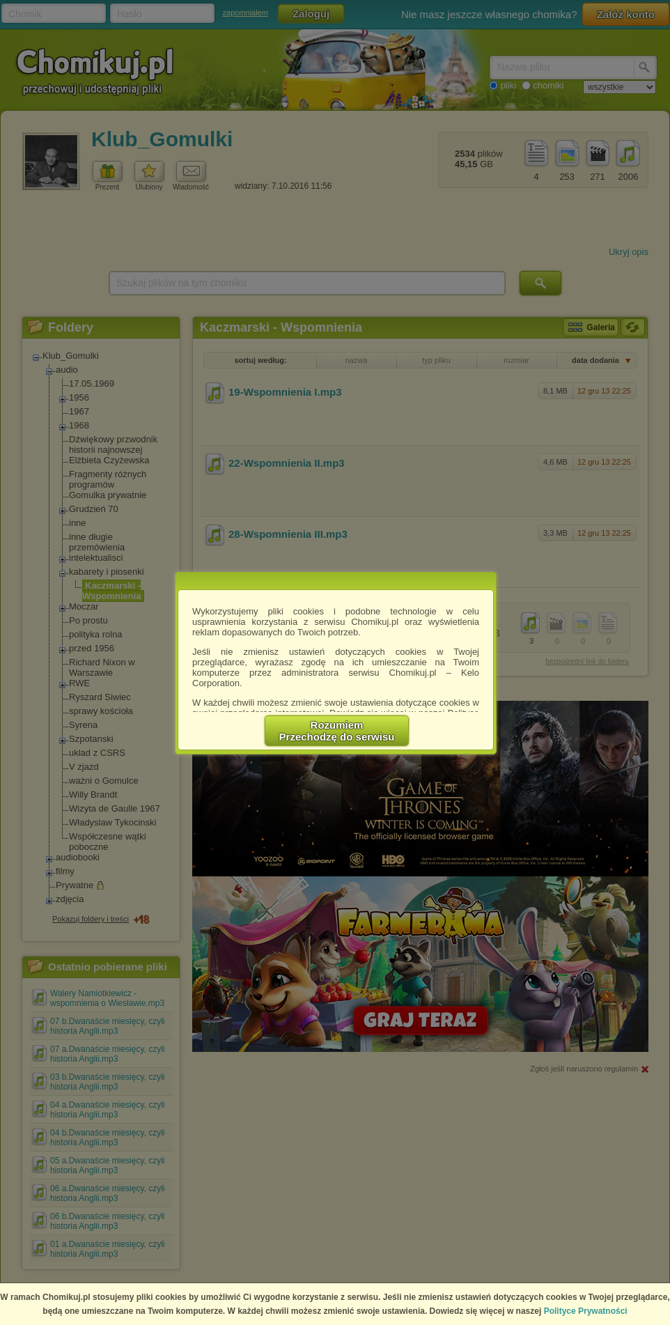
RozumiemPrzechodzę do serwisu (337, 731)
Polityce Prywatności (586, 1311)
